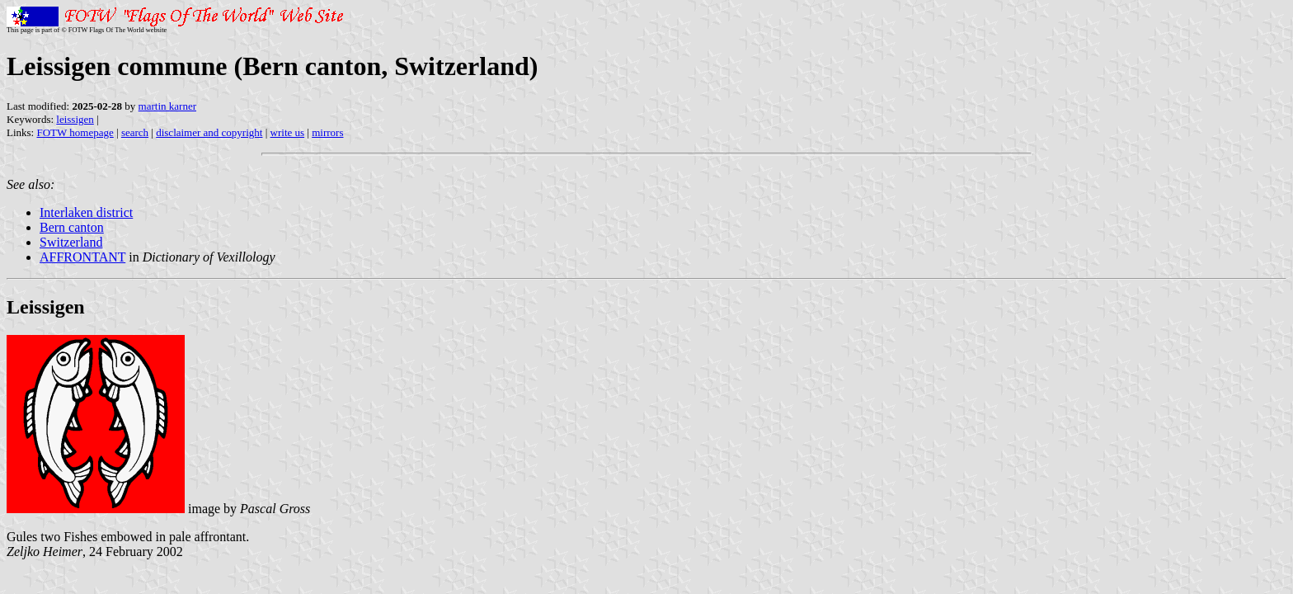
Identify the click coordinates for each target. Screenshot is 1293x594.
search (134, 132)
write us (287, 132)
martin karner (167, 106)
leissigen (75, 119)
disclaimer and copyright (209, 132)
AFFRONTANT (82, 257)
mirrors (327, 132)
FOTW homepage (74, 132)
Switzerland (71, 242)
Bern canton (72, 227)
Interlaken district (86, 212)
